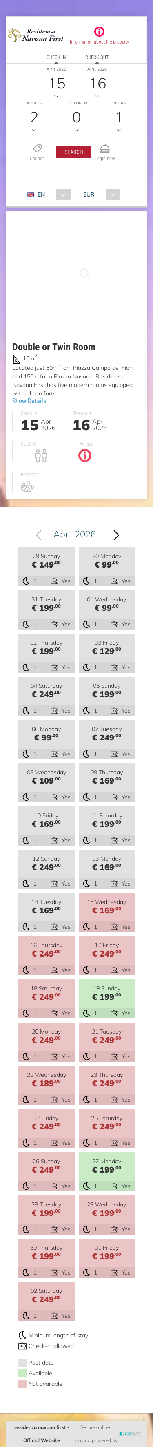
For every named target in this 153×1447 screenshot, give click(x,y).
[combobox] (52, 194)
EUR (89, 194)
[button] (73, 152)
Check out (97, 57)
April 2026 (74, 534)
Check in (56, 57)
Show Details (29, 401)
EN (41, 194)
